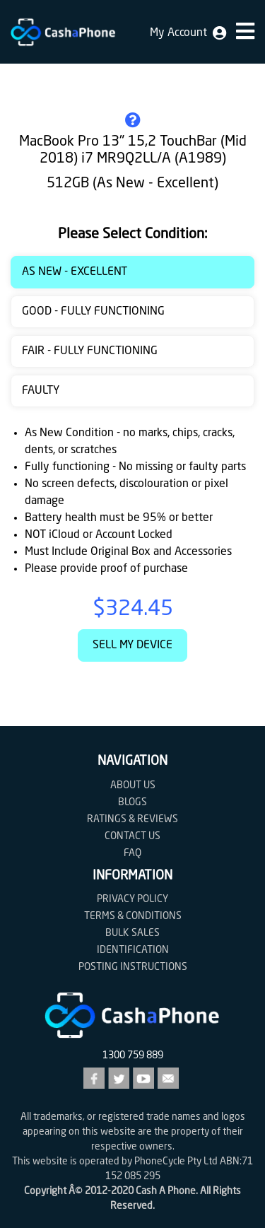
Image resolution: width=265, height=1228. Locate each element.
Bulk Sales (132, 933)
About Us (132, 785)
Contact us (132, 836)
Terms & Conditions (133, 916)
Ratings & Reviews (132, 819)
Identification (133, 950)
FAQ (132, 853)
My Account (188, 33)
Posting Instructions (132, 967)
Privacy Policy (132, 899)
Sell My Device (132, 645)
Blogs (132, 802)
